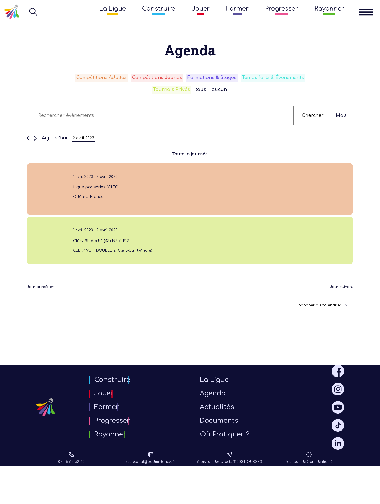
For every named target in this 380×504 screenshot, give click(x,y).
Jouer (201, 8)
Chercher (313, 118)
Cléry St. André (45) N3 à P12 (99, 252)
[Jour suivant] (35, 141)
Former (237, 8)
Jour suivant (339, 303)
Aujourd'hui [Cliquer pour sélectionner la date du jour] (54, 141)
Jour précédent (45, 303)
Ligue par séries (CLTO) (93, 193)
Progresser (281, 8)
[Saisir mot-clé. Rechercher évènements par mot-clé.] (160, 118)
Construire (158, 8)
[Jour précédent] (28, 141)
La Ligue (112, 8)
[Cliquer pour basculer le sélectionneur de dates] (85, 141)
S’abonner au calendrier (312, 322)
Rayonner (329, 8)
